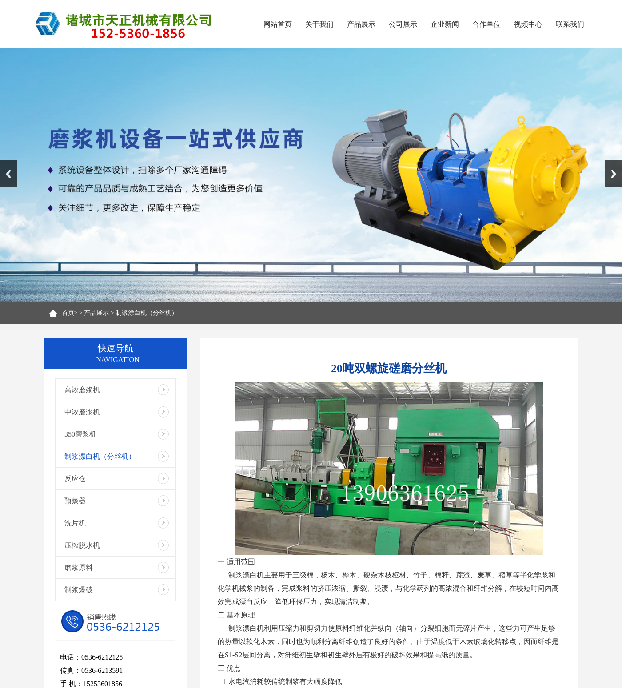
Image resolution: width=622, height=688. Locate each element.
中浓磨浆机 (82, 412)
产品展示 (361, 24)
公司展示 (403, 24)
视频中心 (528, 24)
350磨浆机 (80, 434)
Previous (8, 173)
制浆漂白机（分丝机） (147, 313)
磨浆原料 (78, 567)
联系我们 (570, 24)
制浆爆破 (78, 589)
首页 (68, 313)
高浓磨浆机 (82, 390)
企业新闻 (445, 24)
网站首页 (277, 24)
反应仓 (75, 478)
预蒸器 (75, 501)
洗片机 (75, 523)
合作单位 (486, 24)
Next (613, 173)
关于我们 (319, 24)
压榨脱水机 (82, 545)
